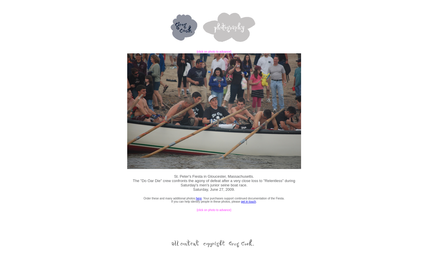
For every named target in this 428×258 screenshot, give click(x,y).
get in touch (248, 201)
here (199, 198)
